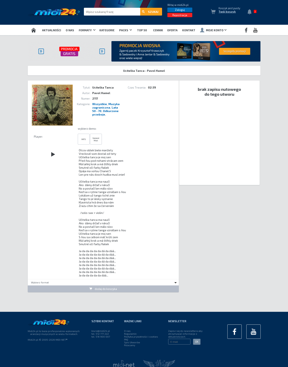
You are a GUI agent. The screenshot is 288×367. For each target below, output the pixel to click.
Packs (125, 30)
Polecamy (129, 345)
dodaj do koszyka (103, 289)
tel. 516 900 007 (100, 336)
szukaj (150, 11)
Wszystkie (99, 104)
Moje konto (213, 30)
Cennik (158, 30)
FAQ (126, 339)
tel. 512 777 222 (100, 333)
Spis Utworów (132, 342)
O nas (70, 30)
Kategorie (107, 30)
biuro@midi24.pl (100, 330)
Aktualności (51, 30)
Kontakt (188, 30)
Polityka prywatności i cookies (141, 336)
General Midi (95, 139)
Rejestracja (179, 15)
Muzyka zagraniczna (106, 105)
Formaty (87, 30)
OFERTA (172, 30)
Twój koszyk (227, 11)
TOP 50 (142, 30)
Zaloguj (180, 9)
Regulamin (130, 333)
